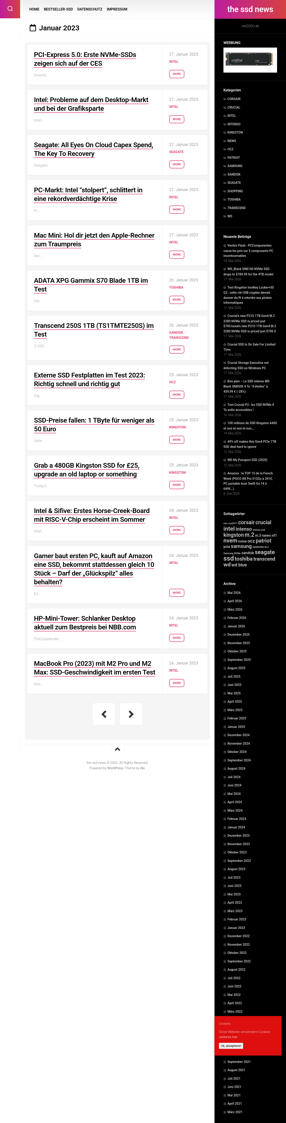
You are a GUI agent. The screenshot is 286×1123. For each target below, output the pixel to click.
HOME (34, 9)
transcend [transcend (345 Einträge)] (264, 559)
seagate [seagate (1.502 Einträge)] (265, 552)
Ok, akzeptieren (231, 1046)
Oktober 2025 (236, 651)
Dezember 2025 (238, 634)
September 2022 (239, 961)
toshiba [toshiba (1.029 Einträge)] (243, 559)
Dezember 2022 (238, 936)
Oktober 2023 (236, 852)
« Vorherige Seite (104, 714)
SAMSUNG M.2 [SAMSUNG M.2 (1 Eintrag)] (260, 547)
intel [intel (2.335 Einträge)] (229, 528)
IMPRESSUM (117, 9)
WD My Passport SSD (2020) (247, 460)
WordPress (115, 768)
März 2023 (234, 911)
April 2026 (234, 601)
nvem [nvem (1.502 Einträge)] (230, 540)
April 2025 (234, 701)
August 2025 (236, 668)
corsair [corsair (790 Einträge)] (246, 522)
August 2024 (236, 768)
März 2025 (234, 710)
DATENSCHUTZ (89, 9)
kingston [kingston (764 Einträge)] (233, 535)
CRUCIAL (233, 107)
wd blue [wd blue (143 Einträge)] (239, 565)
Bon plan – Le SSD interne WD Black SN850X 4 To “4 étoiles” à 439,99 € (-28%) (246, 386)
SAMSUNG (234, 166)
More (177, 73)
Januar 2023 (236, 928)
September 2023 (239, 861)
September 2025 (239, 660)
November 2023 (238, 844)
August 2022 (236, 969)
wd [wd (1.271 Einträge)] (227, 564)
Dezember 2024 (238, 735)
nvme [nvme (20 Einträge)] (242, 541)
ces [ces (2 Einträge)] (225, 523)
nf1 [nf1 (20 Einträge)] (274, 535)
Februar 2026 (236, 618)
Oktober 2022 (236, 953)
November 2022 (238, 944)
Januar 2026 (236, 626)
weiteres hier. (228, 1037)
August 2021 (236, 1070)
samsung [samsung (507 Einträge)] (241, 546)
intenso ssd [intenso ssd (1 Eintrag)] (259, 529)
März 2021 (234, 1112)
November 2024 (238, 743)
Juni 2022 (234, 986)
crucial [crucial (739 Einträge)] (263, 522)
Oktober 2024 (236, 752)
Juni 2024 (234, 785)
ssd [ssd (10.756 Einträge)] (228, 558)
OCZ (230, 149)
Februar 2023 (236, 919)
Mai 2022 (234, 995)
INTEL (231, 115)
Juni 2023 (234, 886)
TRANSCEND (236, 208)
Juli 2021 (233, 1078)
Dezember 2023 (238, 835)
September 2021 (239, 1062)
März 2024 (234, 810)
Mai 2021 (234, 1095)
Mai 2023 (234, 894)
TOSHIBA (234, 199)
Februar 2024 (236, 819)
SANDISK (233, 174)
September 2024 (239, 760)
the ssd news (250, 9)
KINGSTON (235, 132)
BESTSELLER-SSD (58, 9)
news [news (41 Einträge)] (266, 535)
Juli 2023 (233, 877)
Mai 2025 (234, 693)
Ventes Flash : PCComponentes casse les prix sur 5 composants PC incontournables (248, 251)
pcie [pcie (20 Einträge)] (226, 547)
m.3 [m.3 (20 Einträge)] (258, 535)
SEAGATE (234, 182)
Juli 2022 (233, 978)
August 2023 (236, 869)
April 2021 (234, 1103)
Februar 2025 (236, 718)
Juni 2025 (234, 685)
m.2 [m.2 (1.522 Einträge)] (249, 535)
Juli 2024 (233, 777)
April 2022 (234, 1003)
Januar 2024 (236, 827)
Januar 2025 (236, 727)
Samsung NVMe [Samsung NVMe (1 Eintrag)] (232, 553)
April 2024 (234, 802)
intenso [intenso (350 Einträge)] (244, 529)
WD (229, 216)
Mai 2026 (234, 593)
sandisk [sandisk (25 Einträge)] (248, 553)
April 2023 (234, 902)
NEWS (231, 141)
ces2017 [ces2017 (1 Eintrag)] (233, 523)
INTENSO (233, 124)
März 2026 (234, 609)
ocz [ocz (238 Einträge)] (251, 541)
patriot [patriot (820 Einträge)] (263, 541)
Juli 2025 (233, 676)
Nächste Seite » (131, 714)
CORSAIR (234, 99)
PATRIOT (233, 157)
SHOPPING (235, 191)
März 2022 (234, 1011)
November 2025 (238, 643)
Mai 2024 (234, 794)
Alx (142, 768)
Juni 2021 (234, 1087)
